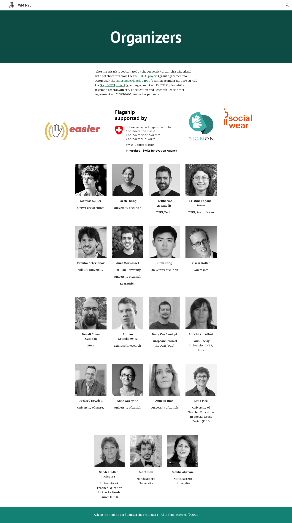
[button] (287, 5)
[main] (146, 36)
